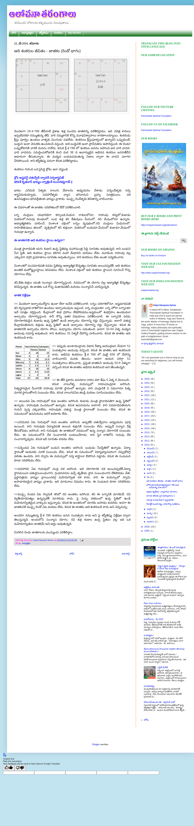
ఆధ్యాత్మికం (28, 32)
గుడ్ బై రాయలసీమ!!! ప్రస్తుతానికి (159, 500)
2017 (147, 416)
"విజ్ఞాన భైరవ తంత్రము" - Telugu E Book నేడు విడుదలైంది (171, 567)
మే (148, 477)
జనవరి (150, 521)
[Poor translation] (20, 768)
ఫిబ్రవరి (150, 517)
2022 (147, 395)
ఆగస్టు (150, 465)
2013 (147, 432)
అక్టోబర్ (150, 456)
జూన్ (149, 473)
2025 (147, 383)
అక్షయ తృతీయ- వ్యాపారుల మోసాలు (161, 491)
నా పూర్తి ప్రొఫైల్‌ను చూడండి (152, 343)
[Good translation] (8, 768)
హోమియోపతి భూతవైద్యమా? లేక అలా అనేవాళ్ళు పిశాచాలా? (162, 486)
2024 (147, 387)
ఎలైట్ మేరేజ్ (162, 667)
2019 (147, 408)
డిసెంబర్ (150, 448)
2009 (147, 527)
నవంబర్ (150, 452)
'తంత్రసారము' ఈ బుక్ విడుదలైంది (171, 547)
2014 (147, 428)
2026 (147, 379)
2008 (147, 531)
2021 (147, 399)
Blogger (96, 744)
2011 (147, 441)
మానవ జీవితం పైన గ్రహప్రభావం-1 (160, 496)
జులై (149, 469)
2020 (147, 403)
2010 (147, 445)
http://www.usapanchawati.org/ (155, 273)
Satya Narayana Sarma (43, 540)
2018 (147, 412)
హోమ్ (71, 553)
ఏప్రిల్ (149, 509)
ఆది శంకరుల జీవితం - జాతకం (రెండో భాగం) (164, 481)
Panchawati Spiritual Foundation (156, 116)
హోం (13, 32)
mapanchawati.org (149, 290)
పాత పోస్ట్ (126, 553)
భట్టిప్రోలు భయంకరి (151, 587)
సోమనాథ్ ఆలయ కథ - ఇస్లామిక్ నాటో (159, 702)
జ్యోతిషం (43, 32)
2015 (147, 424)
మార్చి (150, 513)
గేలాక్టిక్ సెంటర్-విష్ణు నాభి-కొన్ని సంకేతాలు (163, 504)
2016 (147, 420)
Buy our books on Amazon (153, 255)
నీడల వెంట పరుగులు (153, 603)
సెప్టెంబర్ (150, 461)
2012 (147, 436)
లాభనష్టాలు (148, 635)
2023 (147, 391)
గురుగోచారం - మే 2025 (153, 619)
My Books (74, 32)
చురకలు (58, 32)
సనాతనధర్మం (149, 686)
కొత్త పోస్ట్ (18, 553)
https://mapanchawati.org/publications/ (159, 225)
